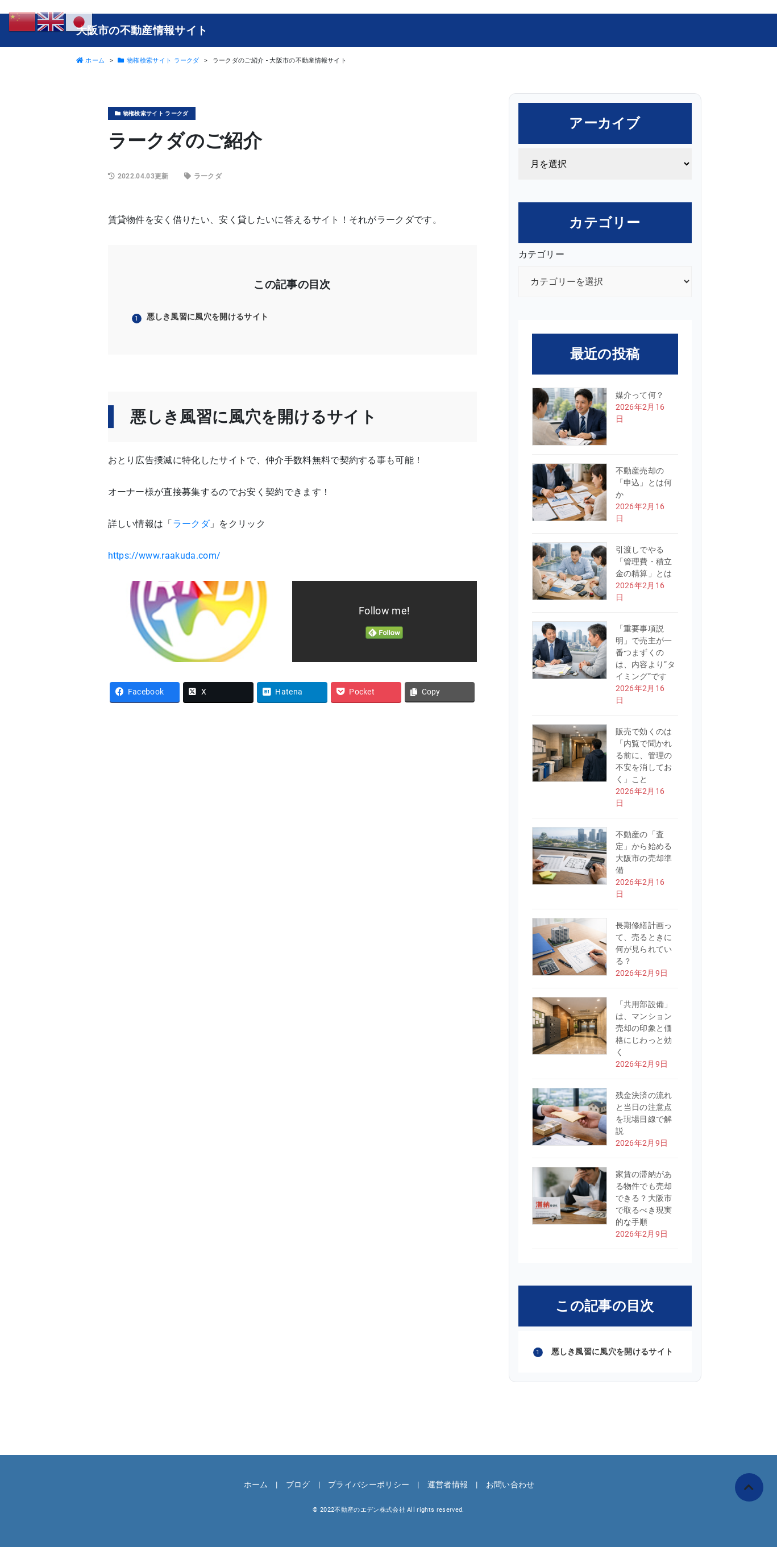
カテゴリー (541, 254)
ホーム (256, 1484)
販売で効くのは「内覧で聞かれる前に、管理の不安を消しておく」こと (644, 755)
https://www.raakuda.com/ (164, 555)
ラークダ (208, 176)
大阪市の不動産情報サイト (142, 30)
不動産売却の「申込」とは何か (644, 482)
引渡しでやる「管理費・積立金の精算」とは (644, 561)
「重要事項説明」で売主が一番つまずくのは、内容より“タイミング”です (646, 652)
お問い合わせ (510, 1484)
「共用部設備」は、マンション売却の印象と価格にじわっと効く (644, 1028)
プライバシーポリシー (368, 1484)
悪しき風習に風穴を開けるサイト (208, 316)
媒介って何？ (640, 395)
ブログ (298, 1484)
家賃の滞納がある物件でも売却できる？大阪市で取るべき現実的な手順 (644, 1198)
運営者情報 (447, 1484)
